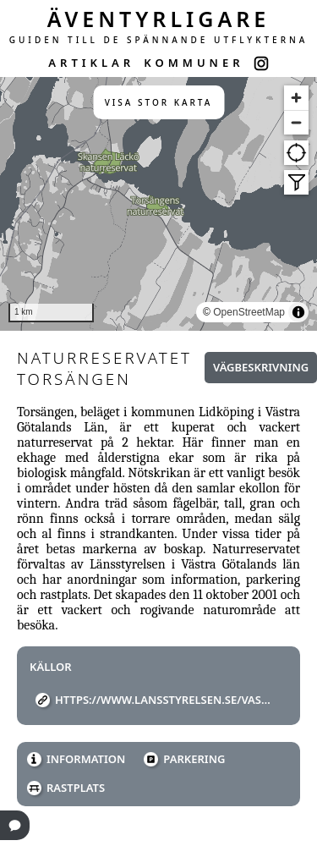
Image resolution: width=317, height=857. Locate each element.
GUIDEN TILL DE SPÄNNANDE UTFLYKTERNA (159, 40)
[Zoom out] (296, 122)
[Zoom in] (296, 97)
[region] (158, 204)
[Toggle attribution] (298, 312)
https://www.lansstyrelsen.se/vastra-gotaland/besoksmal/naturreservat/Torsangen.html (165, 699)
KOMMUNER (193, 62)
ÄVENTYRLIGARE (159, 18)
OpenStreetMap (249, 312)
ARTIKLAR (91, 62)
